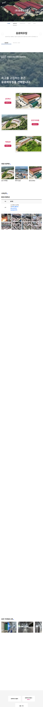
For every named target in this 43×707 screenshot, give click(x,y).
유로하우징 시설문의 (14, 698)
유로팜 (34, 23)
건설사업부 (6, 42)
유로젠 (29, 23)
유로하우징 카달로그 (28, 698)
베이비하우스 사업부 (16, 42)
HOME (8, 23)
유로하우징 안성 (22, 23)
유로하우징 (15, 23)
